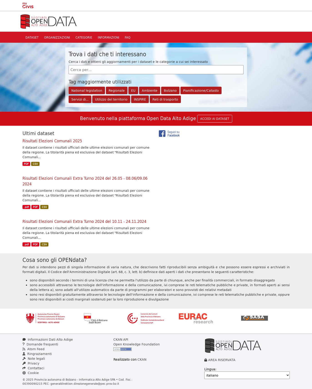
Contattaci (33, 368)
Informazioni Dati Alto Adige (47, 339)
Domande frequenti (40, 344)
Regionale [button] (117, 90)
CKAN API (120, 339)
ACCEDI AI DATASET (214, 118)
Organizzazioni (57, 37)
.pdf (26, 207)
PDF (26, 164)
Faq (127, 37)
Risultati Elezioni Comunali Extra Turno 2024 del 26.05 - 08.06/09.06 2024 (84, 181)
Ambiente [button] (149, 90)
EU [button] (133, 90)
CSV (35, 164)
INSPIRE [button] (140, 99)
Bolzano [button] (170, 90)
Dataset (32, 37)
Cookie (30, 372)
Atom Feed (33, 349)
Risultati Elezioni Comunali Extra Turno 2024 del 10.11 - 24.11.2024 (84, 221)
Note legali (33, 358)
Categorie (83, 37)
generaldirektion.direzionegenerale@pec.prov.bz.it (84, 384)
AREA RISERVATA (221, 359)
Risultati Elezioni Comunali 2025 (52, 141)
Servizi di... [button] (80, 99)
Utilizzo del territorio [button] (111, 99)
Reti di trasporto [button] (165, 99)
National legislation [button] (86, 90)
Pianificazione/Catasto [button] (201, 90)
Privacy (30, 363)
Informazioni (108, 37)
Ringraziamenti (37, 353)
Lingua (209, 369)
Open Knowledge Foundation (136, 344)
